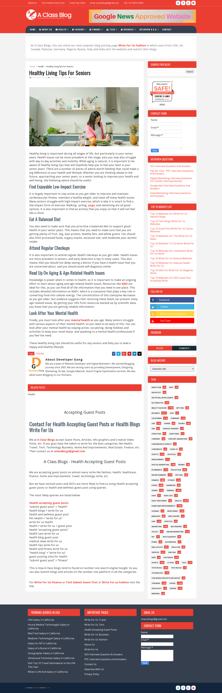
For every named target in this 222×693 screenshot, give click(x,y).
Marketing (156, 526)
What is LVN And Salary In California (49, 672)
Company (155, 439)
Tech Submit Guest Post (53, 2)
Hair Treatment (158, 501)
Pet (152, 537)
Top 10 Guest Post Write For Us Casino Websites (170, 230)
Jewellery (155, 516)
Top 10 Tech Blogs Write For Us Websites (166, 223)
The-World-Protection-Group (165, 578)
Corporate (156, 449)
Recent (159, 348)
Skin (153, 557)
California (156, 418)
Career (166, 423)
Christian (155, 434)
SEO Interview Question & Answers (103, 654)
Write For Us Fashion (95, 639)
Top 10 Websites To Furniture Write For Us (171, 245)
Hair (153, 495)
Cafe (171, 413)
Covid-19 (173, 449)
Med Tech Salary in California (45, 633)
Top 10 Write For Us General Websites (170, 258)
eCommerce (156, 470)
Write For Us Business (96, 634)
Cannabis (174, 418)
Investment (171, 511)
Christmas (173, 434)
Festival (178, 475)
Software (167, 557)
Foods (153, 485)
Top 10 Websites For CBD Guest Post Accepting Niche (169, 279)
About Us (46, 29)
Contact (168, 29)
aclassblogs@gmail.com (153, 619)
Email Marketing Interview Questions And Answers (169, 194)
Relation (175, 547)
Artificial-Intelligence (161, 398)
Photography (168, 537)
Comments (183, 348)
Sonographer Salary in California (47, 653)
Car (152, 423)
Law (152, 521)
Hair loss (167, 495)
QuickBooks (169, 542)
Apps (170, 387)
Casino (180, 423)
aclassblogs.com (161, 93)
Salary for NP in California (43, 643)
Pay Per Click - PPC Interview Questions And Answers (170, 172)
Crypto (154, 454)
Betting (179, 408)
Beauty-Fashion (158, 408)
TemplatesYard (38, 687)
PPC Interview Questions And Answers (105, 659)
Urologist (156, 588)
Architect (155, 392)
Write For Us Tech (94, 624)
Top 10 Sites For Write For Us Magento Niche (170, 272)
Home (34, 29)
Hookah (154, 511)
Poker (153, 542)
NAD (33, 289)
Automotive (156, 403)
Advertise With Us (94, 669)
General (169, 490)
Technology (156, 573)
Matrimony (175, 526)
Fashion (79, 29)
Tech (111, 29)
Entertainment (158, 475)
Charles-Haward (170, 428)
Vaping (172, 588)
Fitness (170, 480)
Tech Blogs (156, 568)
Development (157, 459)
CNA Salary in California (42, 619)
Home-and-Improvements (162, 506)
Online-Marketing (174, 532)
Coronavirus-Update (161, 444)
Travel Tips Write (78, 2)
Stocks (169, 562)
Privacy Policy (91, 674)
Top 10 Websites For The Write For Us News (170, 237)
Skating (171, 552)
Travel (171, 583)
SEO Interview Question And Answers (169, 166)
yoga (92, 207)
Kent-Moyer (172, 516)
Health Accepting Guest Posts (100, 629)
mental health (81, 322)
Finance (96, 29)
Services (154, 552)
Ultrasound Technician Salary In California (52, 658)
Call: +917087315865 (134, 2)
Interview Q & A (149, 29)
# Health (41, 355)
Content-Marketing (176, 439)
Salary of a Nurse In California (45, 648)
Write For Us (91, 649)
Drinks (180, 465)
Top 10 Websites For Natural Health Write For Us (169, 264)
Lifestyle (167, 521)
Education (175, 470)
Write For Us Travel (95, 619)
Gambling (170, 485)
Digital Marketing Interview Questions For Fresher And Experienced (170, 180)
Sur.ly (166, 99)
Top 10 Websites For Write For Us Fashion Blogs (167, 215)
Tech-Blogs (175, 568)
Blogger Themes (48, 687)
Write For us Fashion (116, 588)
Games (154, 490)
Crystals (170, 454)
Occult (154, 532)
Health (62, 29)
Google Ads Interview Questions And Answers (169, 187)
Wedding (155, 593)
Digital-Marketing (159, 465)
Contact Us (90, 664)
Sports (154, 562)
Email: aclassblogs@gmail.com (105, 2)
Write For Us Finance (48, 588)
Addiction (155, 387)
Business (128, 29)
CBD (152, 428)
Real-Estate (156, 547)
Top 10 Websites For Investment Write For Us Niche (170, 252)
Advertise (33, 2)
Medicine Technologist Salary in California (52, 638)
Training (155, 583)
